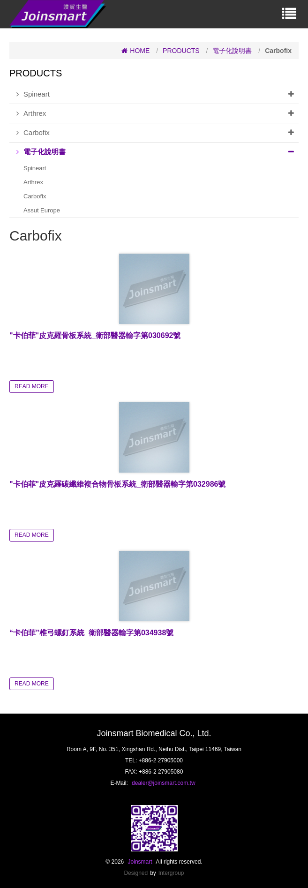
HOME (135, 50)
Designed (136, 873)
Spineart (157, 94)
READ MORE (32, 386)
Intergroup (171, 873)
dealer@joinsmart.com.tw (163, 783)
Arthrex (157, 113)
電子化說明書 (232, 50)
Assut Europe (41, 210)
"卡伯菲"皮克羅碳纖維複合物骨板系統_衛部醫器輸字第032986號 (117, 484)
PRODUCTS (181, 50)
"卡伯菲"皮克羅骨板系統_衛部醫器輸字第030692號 (94, 335)
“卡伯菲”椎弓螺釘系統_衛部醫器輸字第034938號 (91, 633)
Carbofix (157, 133)
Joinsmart (140, 861)
